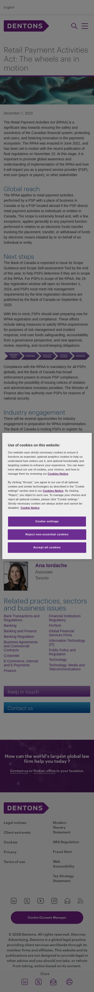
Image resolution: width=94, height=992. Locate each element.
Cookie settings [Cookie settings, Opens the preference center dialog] (47, 521)
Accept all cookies (47, 547)
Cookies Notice (58, 473)
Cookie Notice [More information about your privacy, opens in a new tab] (30, 507)
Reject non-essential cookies (46, 534)
